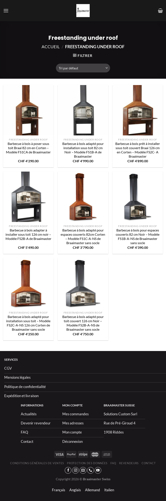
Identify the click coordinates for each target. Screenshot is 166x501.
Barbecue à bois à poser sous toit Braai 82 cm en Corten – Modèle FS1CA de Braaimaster (28, 148)
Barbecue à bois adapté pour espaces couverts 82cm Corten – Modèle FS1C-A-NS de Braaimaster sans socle (83, 236)
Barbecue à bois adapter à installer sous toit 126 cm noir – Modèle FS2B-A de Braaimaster (28, 234)
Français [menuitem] (58, 490)
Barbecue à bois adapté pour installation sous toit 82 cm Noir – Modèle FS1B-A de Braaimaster (83, 150)
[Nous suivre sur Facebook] (68, 470)
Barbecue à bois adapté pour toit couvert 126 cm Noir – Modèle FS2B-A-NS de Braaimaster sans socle (83, 323)
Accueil (51, 46)
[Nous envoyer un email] (83, 470)
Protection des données (87, 463)
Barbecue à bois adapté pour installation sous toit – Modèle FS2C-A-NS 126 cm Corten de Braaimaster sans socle (28, 323)
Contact (149, 463)
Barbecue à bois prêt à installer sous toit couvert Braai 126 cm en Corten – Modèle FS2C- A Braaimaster (137, 150)
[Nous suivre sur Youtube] (98, 470)
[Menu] (6, 10)
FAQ (113, 463)
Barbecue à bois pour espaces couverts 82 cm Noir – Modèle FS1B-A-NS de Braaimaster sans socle (137, 236)
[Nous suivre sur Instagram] (75, 470)
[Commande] (83, 68)
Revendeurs (129, 463)
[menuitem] (58, 490)
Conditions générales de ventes (37, 463)
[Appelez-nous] (90, 470)
